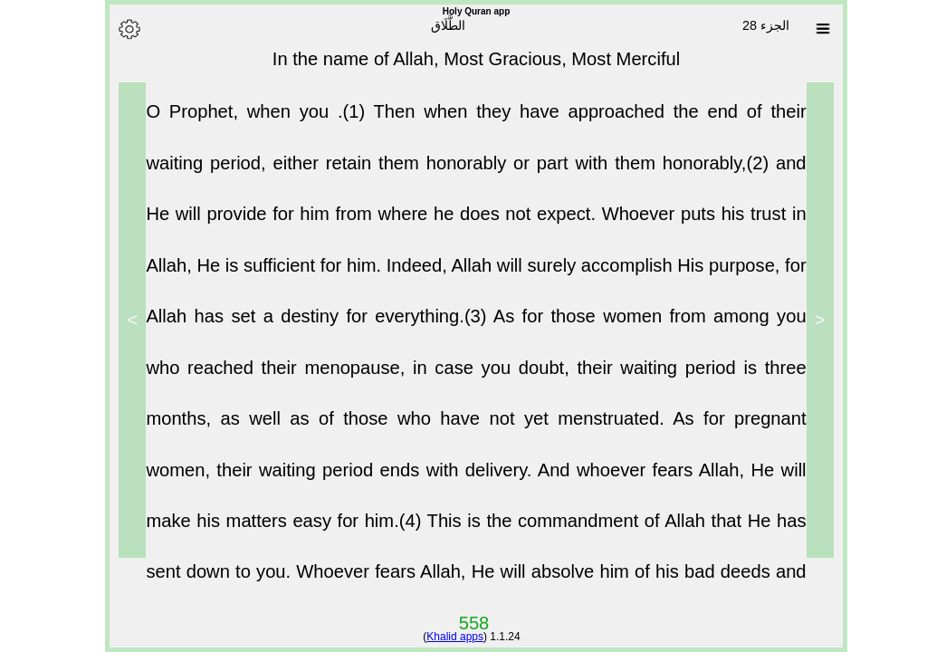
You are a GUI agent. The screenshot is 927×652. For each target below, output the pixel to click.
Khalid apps (442, 636)
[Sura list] (810, 29)
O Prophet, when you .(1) (246, 119)
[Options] (117, 29)
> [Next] (120, 320)
